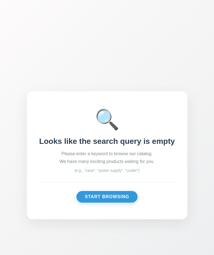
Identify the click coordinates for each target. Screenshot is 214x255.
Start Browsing (107, 196)
